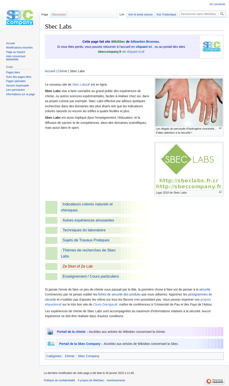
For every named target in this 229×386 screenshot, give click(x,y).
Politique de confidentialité (59, 380)
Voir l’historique (166, 14)
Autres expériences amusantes (88, 220)
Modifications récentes (19, 47)
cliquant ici (134, 51)
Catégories (53, 356)
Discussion (59, 14)
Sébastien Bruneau (144, 41)
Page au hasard (15, 52)
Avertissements (116, 380)
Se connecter (217, 4)
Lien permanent (15, 89)
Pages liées (13, 72)
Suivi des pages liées (18, 76)
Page (44, 14)
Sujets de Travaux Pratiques (86, 240)
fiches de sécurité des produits (119, 294)
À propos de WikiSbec (91, 380)
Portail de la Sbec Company (79, 344)
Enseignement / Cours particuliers (91, 276)
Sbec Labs (79, 84)
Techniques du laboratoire (84, 230)
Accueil (50, 71)
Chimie (63, 71)
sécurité (204, 289)
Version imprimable (17, 85)
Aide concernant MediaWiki (15, 58)
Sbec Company (88, 356)
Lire (122, 14)
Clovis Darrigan (103, 304)
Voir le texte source (140, 14)
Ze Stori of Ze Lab (78, 266)
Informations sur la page (20, 94)
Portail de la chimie (71, 331)
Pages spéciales (15, 81)
